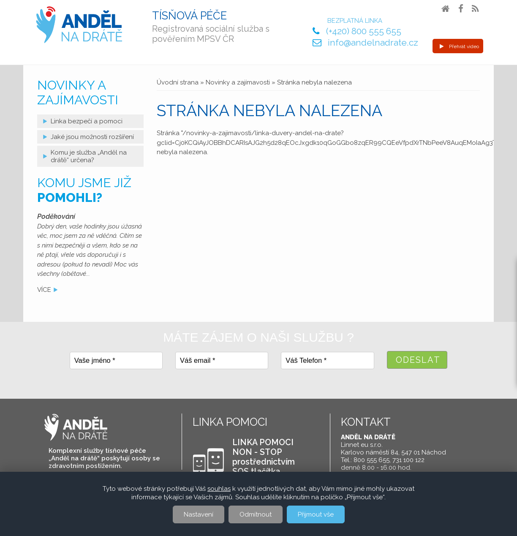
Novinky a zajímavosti (238, 82)
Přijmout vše (316, 514)
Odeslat (418, 360)
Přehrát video (459, 46)
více (44, 290)
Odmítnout (255, 514)
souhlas (219, 488)
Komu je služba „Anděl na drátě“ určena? (89, 156)
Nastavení (198, 514)
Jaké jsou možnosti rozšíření (92, 137)
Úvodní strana (178, 82)
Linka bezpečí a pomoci (86, 121)
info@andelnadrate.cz (373, 42)
